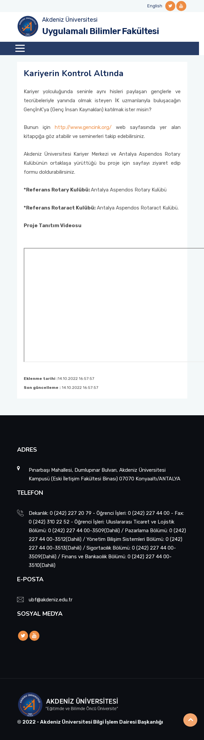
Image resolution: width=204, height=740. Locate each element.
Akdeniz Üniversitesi (69, 19)
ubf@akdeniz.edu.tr (50, 600)
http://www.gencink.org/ (83, 127)
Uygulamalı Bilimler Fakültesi (100, 31)
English (154, 5)
